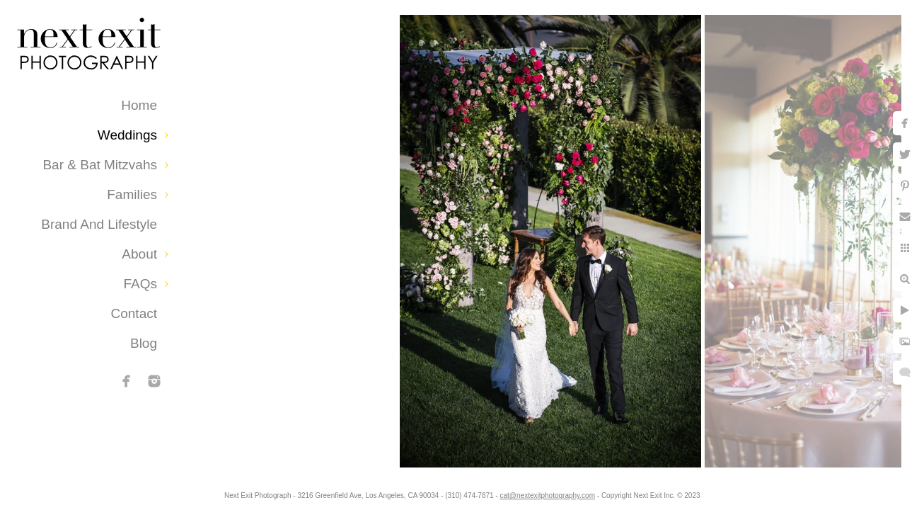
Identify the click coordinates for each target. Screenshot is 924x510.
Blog (143, 343)
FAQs (140, 283)
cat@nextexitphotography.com (554, 492)
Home (139, 105)
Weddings (127, 135)
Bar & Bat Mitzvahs (99, 164)
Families (132, 194)
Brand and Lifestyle (99, 224)
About (139, 253)
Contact (134, 313)
